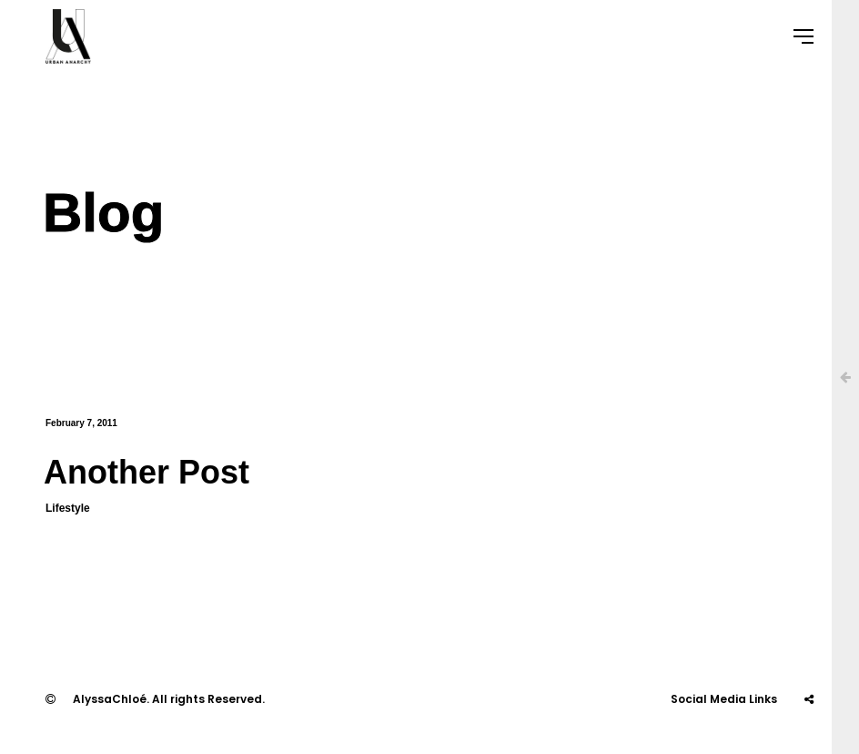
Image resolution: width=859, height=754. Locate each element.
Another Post (146, 472)
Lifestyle (67, 508)
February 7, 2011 (81, 423)
